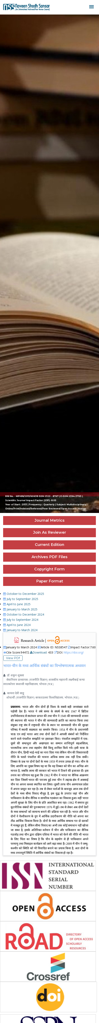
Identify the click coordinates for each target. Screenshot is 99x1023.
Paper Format (49, 581)
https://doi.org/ (74, 652)
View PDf (13, 658)
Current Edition (49, 544)
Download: (38, 652)
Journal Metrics (49, 520)
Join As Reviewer (49, 532)
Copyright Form (49, 569)
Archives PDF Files (49, 557)
